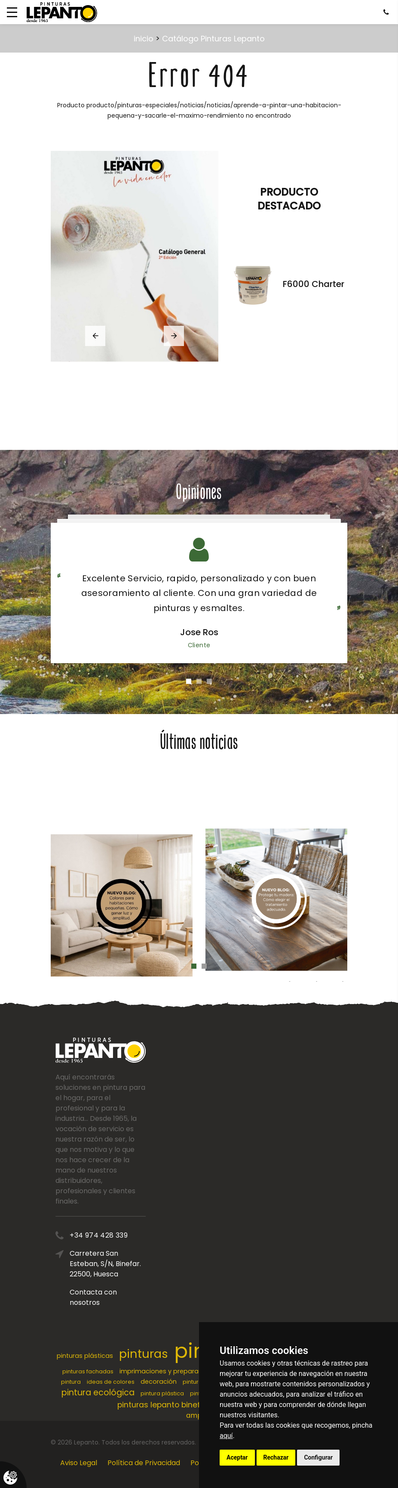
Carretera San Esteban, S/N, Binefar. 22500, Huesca (132, 1263)
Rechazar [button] (276, 1457)
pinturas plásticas (85, 1355)
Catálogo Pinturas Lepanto (213, 38)
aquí (226, 1436)
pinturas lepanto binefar (162, 1405)
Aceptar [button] (237, 1457)
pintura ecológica (98, 1392)
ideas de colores (111, 1381)
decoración (159, 1381)
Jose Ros (199, 632)
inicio (143, 38)
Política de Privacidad (143, 1463)
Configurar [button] (318, 1457)
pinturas (143, 1353)
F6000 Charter (313, 284)
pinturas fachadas (87, 1371)
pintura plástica (162, 1393)
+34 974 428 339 (125, 1235)
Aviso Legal (78, 1463)
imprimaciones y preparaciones (169, 1371)
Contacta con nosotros (120, 1297)
